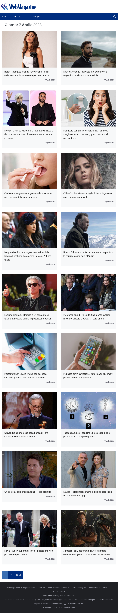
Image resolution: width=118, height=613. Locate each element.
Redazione (47, 596)
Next (18, 575)
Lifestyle (36, 16)
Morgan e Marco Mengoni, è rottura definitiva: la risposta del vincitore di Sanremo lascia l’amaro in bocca (28, 134)
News (5, 16)
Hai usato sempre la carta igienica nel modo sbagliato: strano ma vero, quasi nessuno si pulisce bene (85, 134)
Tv (25, 16)
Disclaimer (70, 596)
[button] (114, 16)
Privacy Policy (59, 596)
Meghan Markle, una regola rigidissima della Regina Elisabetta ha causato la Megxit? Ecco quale (27, 256)
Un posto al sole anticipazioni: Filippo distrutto (27, 492)
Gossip (16, 16)
